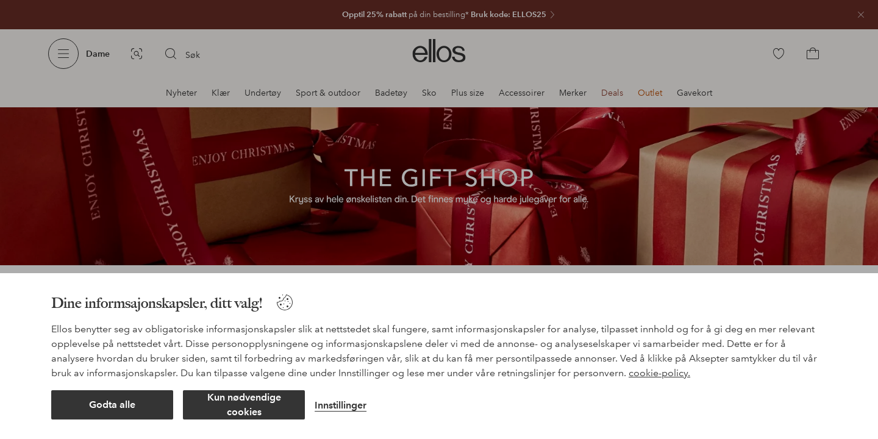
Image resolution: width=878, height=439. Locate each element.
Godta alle (112, 404)
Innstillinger (340, 405)
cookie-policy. (659, 373)
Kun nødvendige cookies (244, 404)
